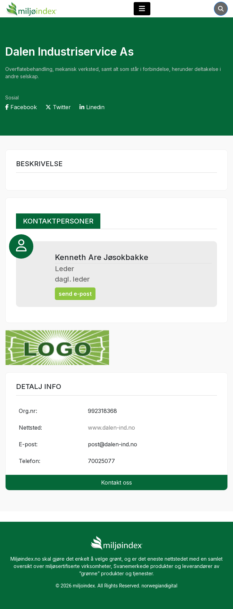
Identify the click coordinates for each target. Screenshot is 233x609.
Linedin (92, 107)
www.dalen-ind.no (111, 427)
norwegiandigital (159, 585)
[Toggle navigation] (142, 8)
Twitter (58, 107)
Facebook (21, 107)
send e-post (75, 293)
